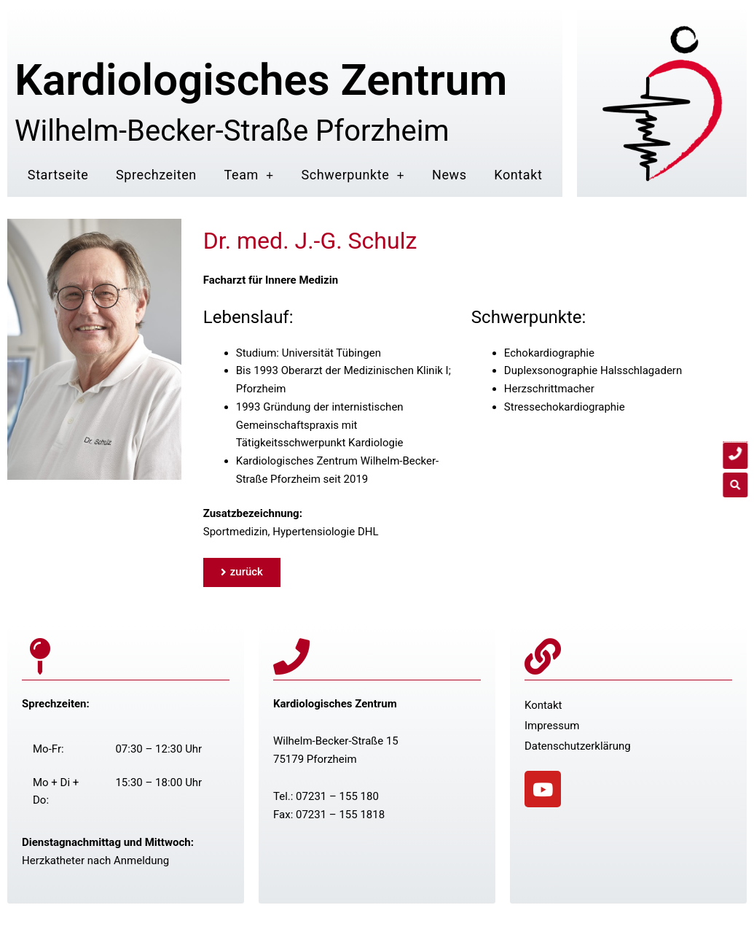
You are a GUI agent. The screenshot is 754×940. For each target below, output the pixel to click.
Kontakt (518, 174)
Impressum (552, 725)
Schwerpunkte (353, 175)
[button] (739, 485)
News (449, 174)
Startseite (58, 174)
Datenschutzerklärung (578, 746)
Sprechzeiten (156, 174)
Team (249, 175)
